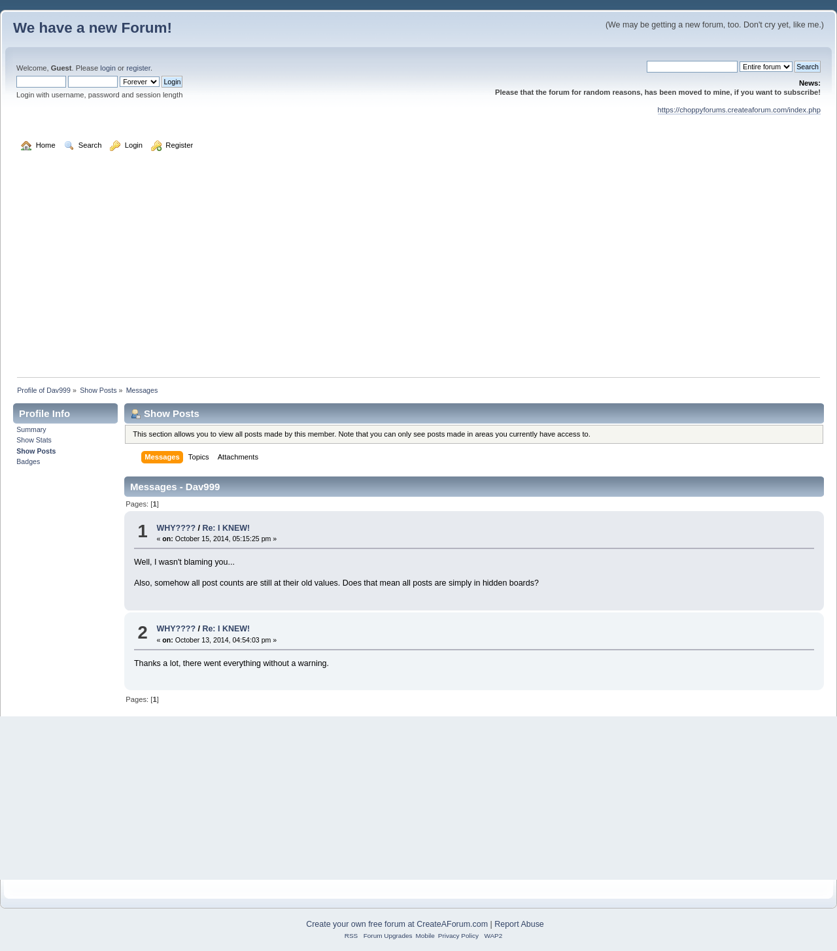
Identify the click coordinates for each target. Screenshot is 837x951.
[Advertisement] (418, 270)
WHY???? (176, 528)
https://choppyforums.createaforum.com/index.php (739, 110)
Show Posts (36, 451)
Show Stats (34, 440)
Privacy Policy (458, 935)
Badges (28, 461)
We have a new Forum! (92, 28)
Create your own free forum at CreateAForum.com (397, 924)
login (108, 68)
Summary (31, 429)
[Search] (692, 67)
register (138, 68)
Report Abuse (519, 924)
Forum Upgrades (388, 935)
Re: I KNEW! (226, 528)
